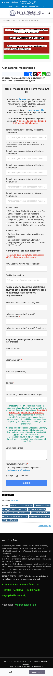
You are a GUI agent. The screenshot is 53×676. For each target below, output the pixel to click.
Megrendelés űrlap (25, 604)
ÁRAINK (22, 99)
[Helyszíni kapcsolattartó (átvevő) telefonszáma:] (26, 321)
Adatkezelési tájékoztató (21, 667)
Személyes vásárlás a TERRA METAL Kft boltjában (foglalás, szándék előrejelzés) (26, 218)
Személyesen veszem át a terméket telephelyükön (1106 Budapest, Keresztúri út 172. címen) (27, 242)
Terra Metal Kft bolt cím (17, 516)
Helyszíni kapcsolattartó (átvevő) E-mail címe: (26, 328)
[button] (49, 13)
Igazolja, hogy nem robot (17, 475)
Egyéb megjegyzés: (14, 448)
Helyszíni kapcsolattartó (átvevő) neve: (23, 303)
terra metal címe (10, 520)
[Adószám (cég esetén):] (26, 376)
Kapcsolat (7, 604)
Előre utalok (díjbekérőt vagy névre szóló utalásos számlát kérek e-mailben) (26, 212)
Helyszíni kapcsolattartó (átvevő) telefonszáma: (20, 315)
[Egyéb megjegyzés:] (26, 455)
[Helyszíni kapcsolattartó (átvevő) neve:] (26, 307)
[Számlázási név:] (26, 353)
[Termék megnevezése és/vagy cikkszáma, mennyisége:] (26, 137)
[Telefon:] (26, 388)
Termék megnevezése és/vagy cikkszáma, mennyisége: (25, 131)
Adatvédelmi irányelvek (17, 464)
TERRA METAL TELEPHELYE (39, 516)
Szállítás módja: (13, 231)
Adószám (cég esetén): (16, 371)
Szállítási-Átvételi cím (16, 275)
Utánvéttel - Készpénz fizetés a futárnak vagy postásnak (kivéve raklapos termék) (26, 224)
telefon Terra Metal (18, 509)
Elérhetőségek (11, 2)
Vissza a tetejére (44, 526)
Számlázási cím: (14, 360)
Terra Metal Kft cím (37, 509)
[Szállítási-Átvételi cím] (26, 280)
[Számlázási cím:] (26, 365)
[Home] (10, 672)
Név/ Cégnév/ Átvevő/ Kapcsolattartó (23, 264)
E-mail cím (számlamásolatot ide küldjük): (25, 394)
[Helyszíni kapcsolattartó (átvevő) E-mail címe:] (26, 333)
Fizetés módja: (13, 207)
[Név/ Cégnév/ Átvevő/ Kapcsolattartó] (26, 269)
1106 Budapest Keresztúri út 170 (16, 513)
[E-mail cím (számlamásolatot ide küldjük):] (26, 399)
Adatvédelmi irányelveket (19, 470)
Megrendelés (37, 672)
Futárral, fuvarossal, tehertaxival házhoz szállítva (26, 235)
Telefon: (10, 383)
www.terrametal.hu (36, 110)
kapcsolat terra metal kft (22, 505)
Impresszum (38, 667)
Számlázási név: (14, 348)
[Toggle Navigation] (4, 13)
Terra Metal (15, 501)
